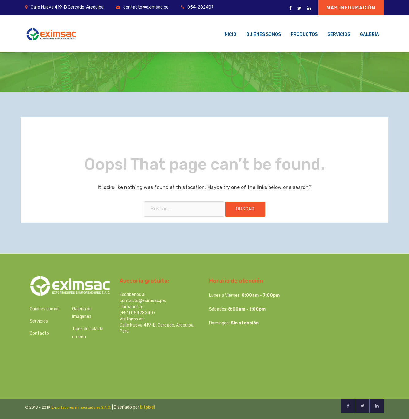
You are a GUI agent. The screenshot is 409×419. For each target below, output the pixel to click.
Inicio (230, 34)
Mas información (351, 8)
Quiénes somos (263, 34)
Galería (369, 34)
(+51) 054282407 (137, 312)
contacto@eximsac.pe (146, 7)
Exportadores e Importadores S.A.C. (81, 407)
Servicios (338, 34)
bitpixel (147, 407)
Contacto (39, 333)
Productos (304, 34)
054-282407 (200, 7)
